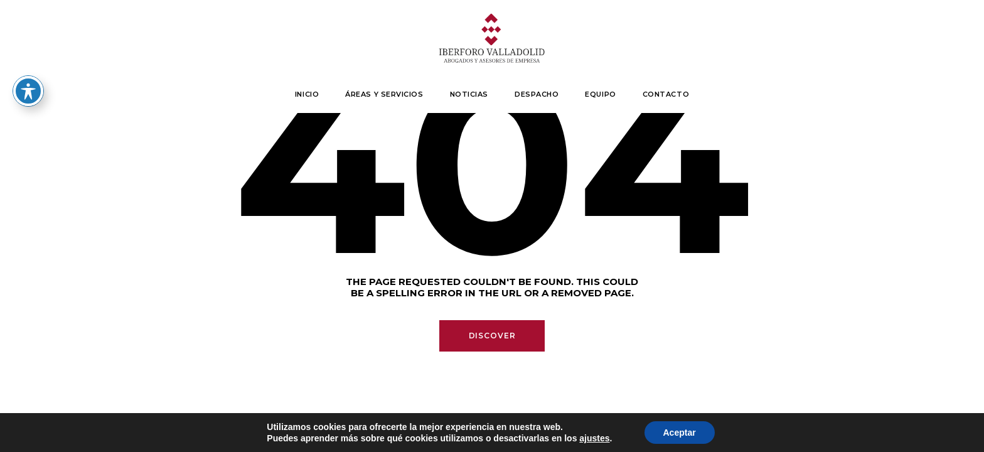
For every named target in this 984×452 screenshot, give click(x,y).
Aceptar (679, 433)
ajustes (594, 438)
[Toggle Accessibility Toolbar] (28, 91)
